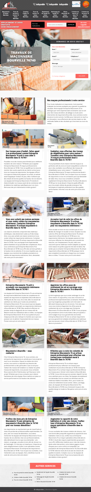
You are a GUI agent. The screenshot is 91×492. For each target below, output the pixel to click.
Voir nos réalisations (36, 25)
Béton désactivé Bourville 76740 (46, 481)
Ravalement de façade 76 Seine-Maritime (45, 14)
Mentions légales (51, 489)
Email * (54, 56)
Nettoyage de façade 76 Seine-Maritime (55, 14)
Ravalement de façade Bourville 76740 (46, 473)
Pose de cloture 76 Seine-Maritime (35, 14)
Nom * (54, 49)
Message (55, 63)
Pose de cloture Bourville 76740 (23, 480)
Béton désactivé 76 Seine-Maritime (65, 14)
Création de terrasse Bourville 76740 (67, 478)
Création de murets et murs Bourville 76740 (67, 473)
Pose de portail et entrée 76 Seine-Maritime (16, 15)
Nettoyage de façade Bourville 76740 (45, 478)
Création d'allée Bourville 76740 (23, 477)
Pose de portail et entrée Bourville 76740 (24, 474)
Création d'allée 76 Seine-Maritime (26, 14)
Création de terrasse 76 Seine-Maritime (85, 14)
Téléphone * (75, 56)
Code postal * (75, 49)
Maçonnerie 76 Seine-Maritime (5, 13)
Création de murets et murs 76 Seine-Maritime (75, 15)
